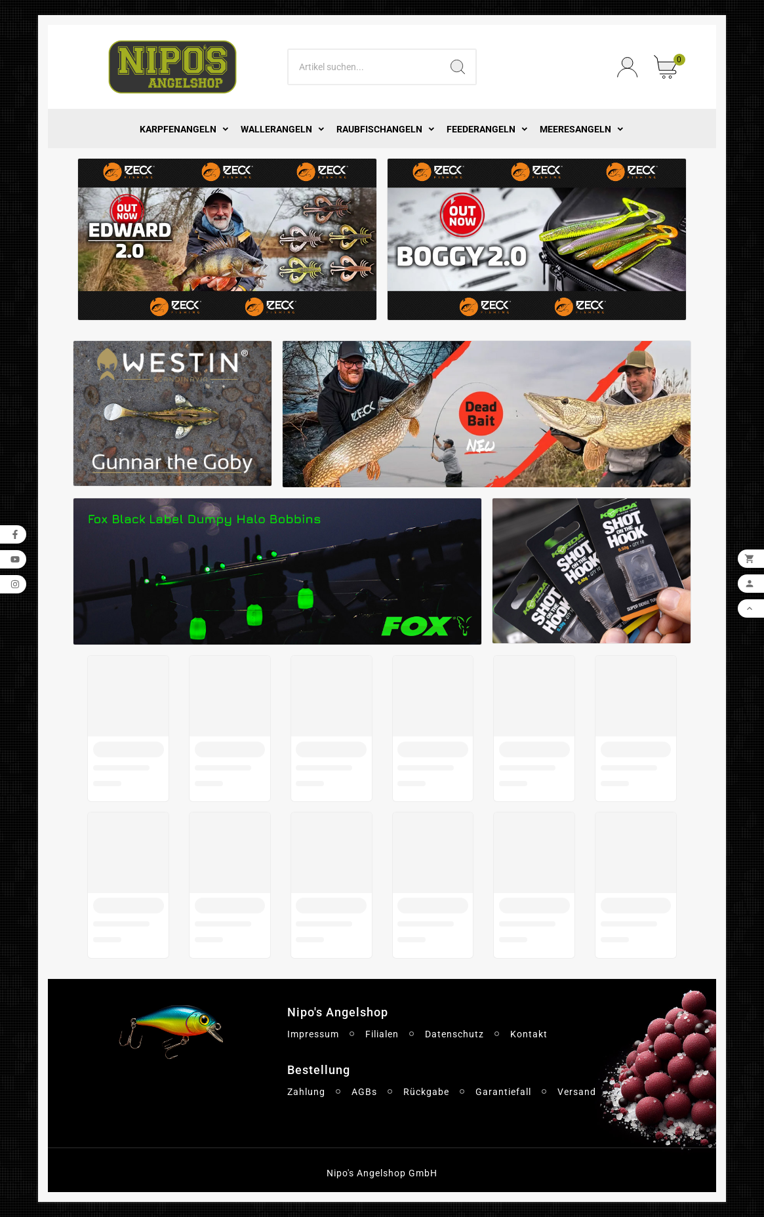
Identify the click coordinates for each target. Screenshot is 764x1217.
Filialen (382, 1034)
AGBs (364, 1092)
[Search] (364, 67)
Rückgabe (426, 1092)
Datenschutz (454, 1034)
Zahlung (306, 1092)
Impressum (313, 1034)
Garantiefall (503, 1092)
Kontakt (529, 1034)
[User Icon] (627, 67)
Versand (576, 1092)
